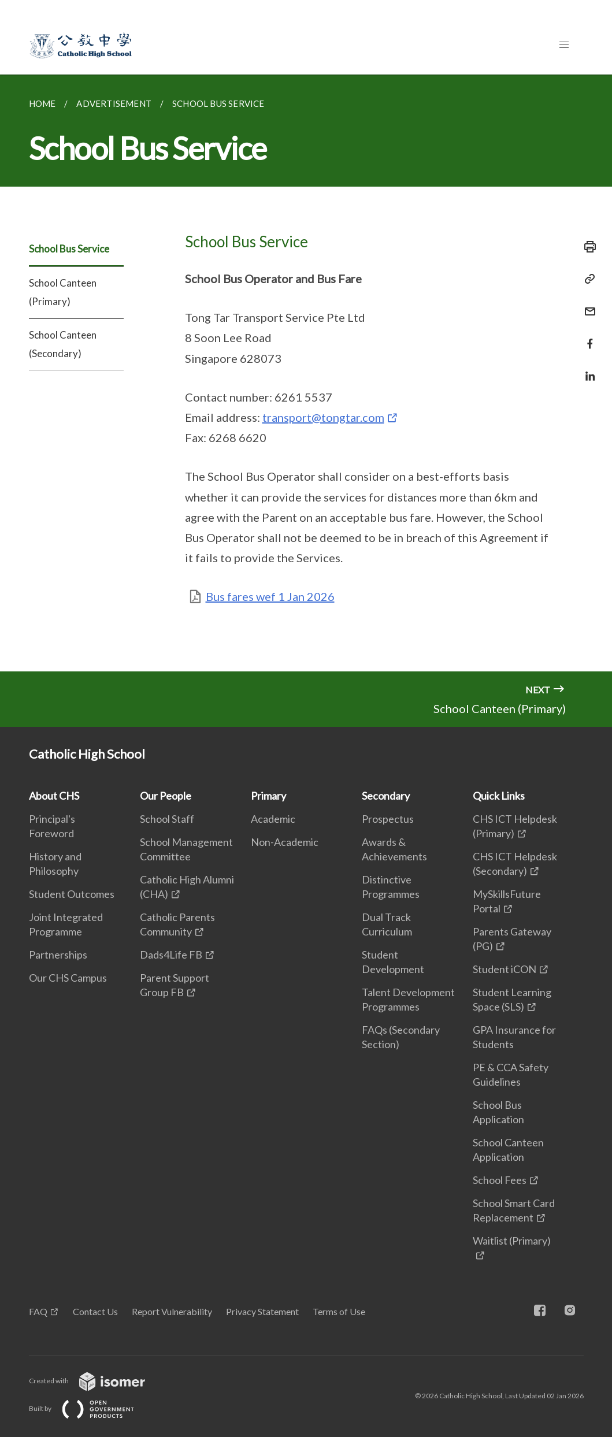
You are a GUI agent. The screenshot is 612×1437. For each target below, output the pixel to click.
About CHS (54, 795)
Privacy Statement (262, 1311)
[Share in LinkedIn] (587, 368)
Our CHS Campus (68, 977)
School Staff (167, 818)
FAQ (38, 1311)
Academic (273, 818)
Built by (91, 1408)
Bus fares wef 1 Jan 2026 (270, 596)
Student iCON (504, 969)
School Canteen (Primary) (63, 292)
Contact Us (95, 1311)
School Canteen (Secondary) (63, 344)
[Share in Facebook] (587, 336)
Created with (96, 1380)
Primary (268, 795)
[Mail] (587, 304)
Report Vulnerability (172, 1311)
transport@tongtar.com (323, 417)
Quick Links (499, 795)
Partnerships (58, 954)
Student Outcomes (71, 894)
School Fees (499, 1180)
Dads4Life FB (171, 954)
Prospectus (388, 818)
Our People (165, 795)
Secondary (386, 795)
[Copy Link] (587, 279)
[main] (306, 373)
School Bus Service (69, 249)
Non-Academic (284, 842)
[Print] (587, 247)
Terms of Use (339, 1311)
